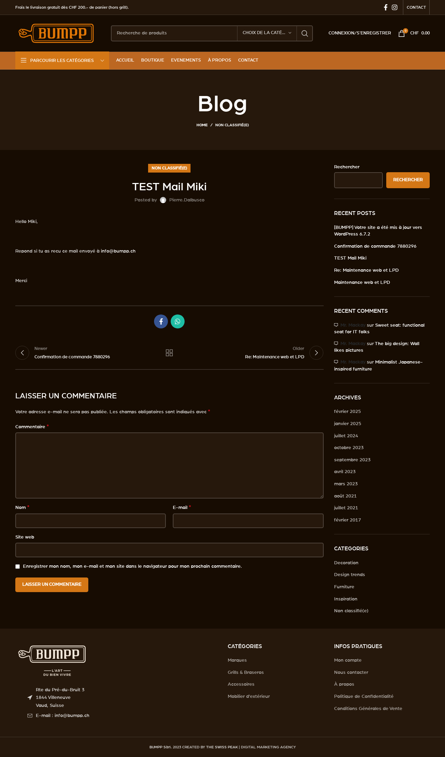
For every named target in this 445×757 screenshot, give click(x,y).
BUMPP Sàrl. (160, 747)
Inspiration (345, 599)
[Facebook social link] (386, 7)
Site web (24, 537)
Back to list (169, 353)
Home (202, 125)
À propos (344, 684)
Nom (22, 507)
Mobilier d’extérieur (249, 696)
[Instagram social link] (394, 7)
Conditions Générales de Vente (368, 708)
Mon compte (348, 660)
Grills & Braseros (246, 672)
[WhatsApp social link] (178, 321)
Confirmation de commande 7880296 (375, 246)
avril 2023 (345, 471)
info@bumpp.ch (118, 251)
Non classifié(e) (232, 125)
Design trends (349, 574)
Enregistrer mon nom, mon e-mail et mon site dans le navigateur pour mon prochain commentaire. (132, 566)
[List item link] (122, 715)
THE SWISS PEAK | (223, 747)
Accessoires (241, 684)
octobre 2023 (349, 447)
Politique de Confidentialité (364, 696)
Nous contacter (351, 672)
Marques (237, 660)
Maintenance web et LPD (362, 282)
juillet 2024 (346, 435)
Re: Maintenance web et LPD (366, 270)
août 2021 (345, 496)
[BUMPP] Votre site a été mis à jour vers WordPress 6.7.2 (378, 231)
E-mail (182, 507)
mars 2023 (346, 483)
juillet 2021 (346, 507)
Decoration (346, 562)
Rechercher (346, 167)
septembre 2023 (352, 459)
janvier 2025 (347, 423)
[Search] (212, 33)
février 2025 (347, 411)
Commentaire (32, 426)
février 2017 (347, 520)
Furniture (344, 586)
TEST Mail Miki (350, 258)
